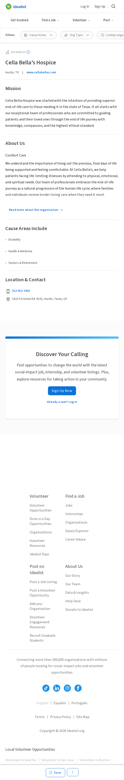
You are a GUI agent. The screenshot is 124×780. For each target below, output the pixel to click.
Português (79, 703)
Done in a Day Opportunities (41, 521)
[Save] (55, 772)
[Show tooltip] (28, 52)
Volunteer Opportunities (41, 508)
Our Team (72, 584)
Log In (85, 6)
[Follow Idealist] (46, 688)
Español (60, 703)
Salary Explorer (77, 530)
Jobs (68, 505)
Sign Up (100, 6)
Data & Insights (77, 592)
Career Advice (75, 539)
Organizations (41, 532)
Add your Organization (40, 606)
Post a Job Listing (43, 581)
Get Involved (19, 20)
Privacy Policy (60, 716)
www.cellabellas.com (41, 72)
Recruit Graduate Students (43, 638)
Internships (74, 514)
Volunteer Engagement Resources (40, 622)
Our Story (72, 575)
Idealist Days (39, 554)
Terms (40, 716)
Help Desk (73, 601)
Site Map (82, 716)
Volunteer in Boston (94, 760)
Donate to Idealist (79, 609)
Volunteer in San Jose (57, 760)
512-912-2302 (21, 291)
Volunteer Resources (37, 543)
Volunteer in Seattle (20, 760)
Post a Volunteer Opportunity (42, 593)
